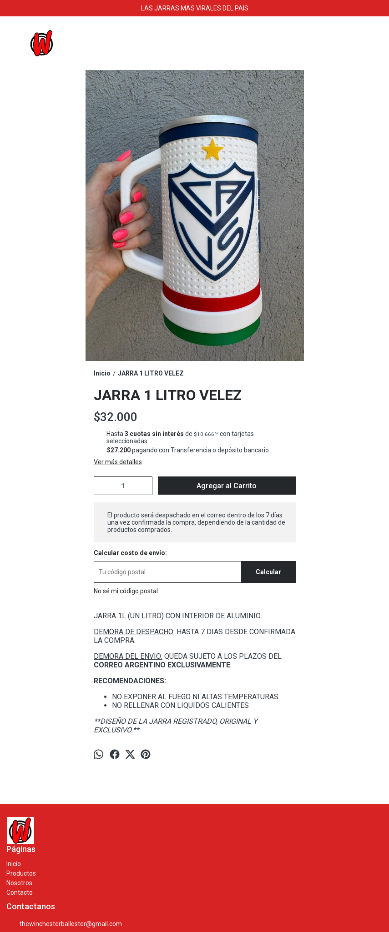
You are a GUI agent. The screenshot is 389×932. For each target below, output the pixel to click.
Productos (21, 873)
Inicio (13, 863)
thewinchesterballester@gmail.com (64, 924)
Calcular (268, 572)
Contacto (19, 892)
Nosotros (19, 883)
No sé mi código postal (126, 591)
